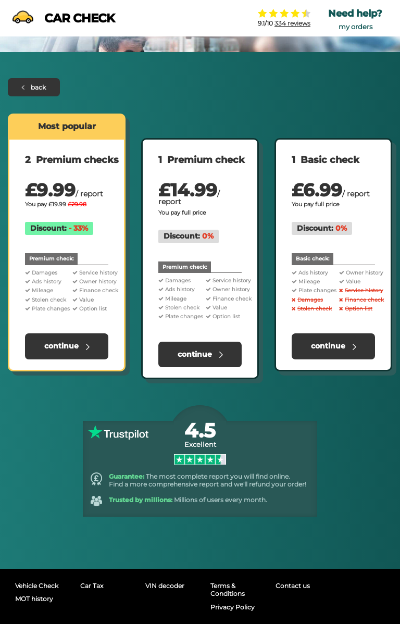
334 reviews (292, 23)
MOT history (34, 599)
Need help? (355, 13)
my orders (355, 26)
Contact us (293, 586)
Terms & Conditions (227, 589)
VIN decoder (164, 586)
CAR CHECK (63, 18)
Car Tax (91, 586)
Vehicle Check (36, 586)
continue (67, 346)
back (34, 87)
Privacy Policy (232, 607)
